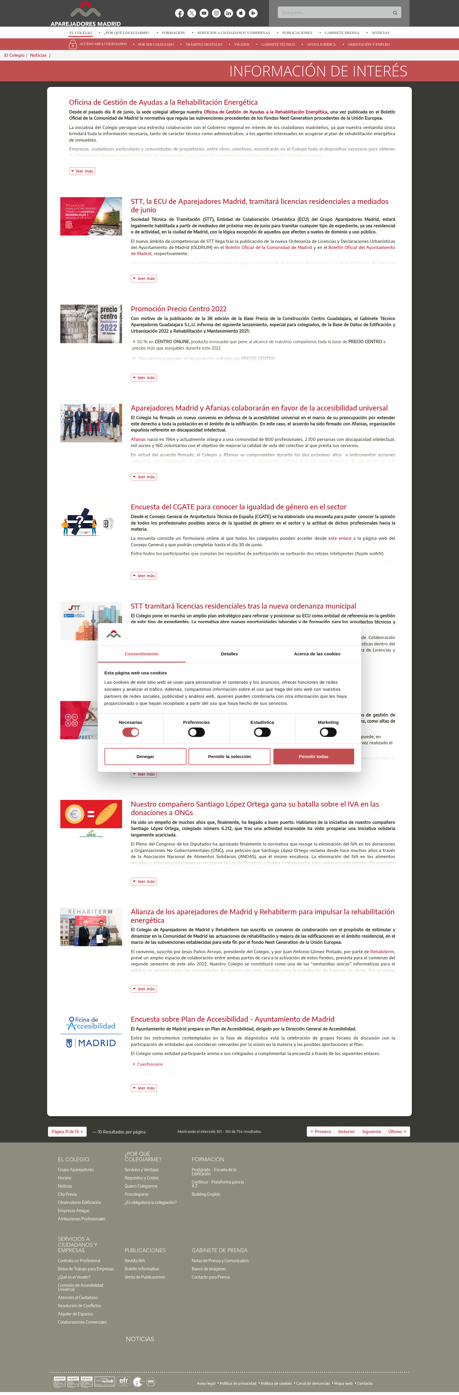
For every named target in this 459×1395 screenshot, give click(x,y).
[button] (67, 1132)
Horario (64, 1177)
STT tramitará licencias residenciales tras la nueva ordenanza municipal (243, 605)
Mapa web (343, 1383)
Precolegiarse (136, 1194)
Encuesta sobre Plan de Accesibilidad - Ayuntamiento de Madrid (233, 1018)
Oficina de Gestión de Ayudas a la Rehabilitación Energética (163, 101)
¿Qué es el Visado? (74, 1276)
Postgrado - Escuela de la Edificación (214, 1171)
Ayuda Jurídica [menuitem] (321, 44)
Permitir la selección (229, 756)
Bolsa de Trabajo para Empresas (86, 1268)
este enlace (340, 538)
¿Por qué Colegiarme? (127, 32)
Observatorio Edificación (79, 1202)
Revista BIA (135, 1260)
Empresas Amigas (74, 1210)
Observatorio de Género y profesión (333, 563)
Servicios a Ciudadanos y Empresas (233, 32)
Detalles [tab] (229, 653)
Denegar (145, 756)
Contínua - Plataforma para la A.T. (218, 1183)
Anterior (346, 1131)
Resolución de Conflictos (79, 1305)
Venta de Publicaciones (145, 1276)
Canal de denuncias (313, 1383)
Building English (206, 1194)
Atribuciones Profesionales (81, 1218)
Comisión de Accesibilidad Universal (80, 1287)
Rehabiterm (382, 951)
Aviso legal (206, 1383)
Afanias (138, 439)
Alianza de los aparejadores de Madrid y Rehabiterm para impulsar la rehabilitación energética (263, 915)
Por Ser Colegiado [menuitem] (156, 44)
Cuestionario (150, 1064)
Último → (397, 1131)
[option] (80, 33)
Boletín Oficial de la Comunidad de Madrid (268, 247)
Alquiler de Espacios (75, 1313)
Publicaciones (297, 32)
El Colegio (81, 32)
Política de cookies (276, 1383)
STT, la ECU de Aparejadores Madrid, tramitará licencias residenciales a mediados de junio (259, 205)
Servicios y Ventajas (142, 1169)
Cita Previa (67, 1194)
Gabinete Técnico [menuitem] (278, 44)
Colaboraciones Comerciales (82, 1321)
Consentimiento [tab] (142, 653)
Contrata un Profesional (79, 1260)
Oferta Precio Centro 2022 (366, 369)
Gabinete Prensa (342, 32)
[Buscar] (339, 12)
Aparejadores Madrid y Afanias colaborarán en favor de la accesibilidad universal (259, 407)
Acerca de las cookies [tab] (317, 653)
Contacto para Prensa (211, 1276)
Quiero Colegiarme (141, 1185)
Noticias (381, 32)
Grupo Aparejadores (76, 1169)
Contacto (365, 1383)
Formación (173, 32)
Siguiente (371, 1131)
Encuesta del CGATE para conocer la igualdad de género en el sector (239, 506)
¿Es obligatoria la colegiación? (151, 1202)
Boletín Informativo (142, 1268)
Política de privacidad (238, 1383)
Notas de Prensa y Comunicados (220, 1260)
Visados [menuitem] (241, 44)
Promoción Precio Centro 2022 (179, 308)
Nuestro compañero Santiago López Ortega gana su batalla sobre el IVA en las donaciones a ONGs (255, 808)
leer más (85, 170)
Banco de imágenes (209, 1268)
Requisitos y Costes (142, 1177)
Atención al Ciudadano (78, 1297)
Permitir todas (313, 756)
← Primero (321, 1131)
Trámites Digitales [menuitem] (204, 44)
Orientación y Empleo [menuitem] (369, 44)
